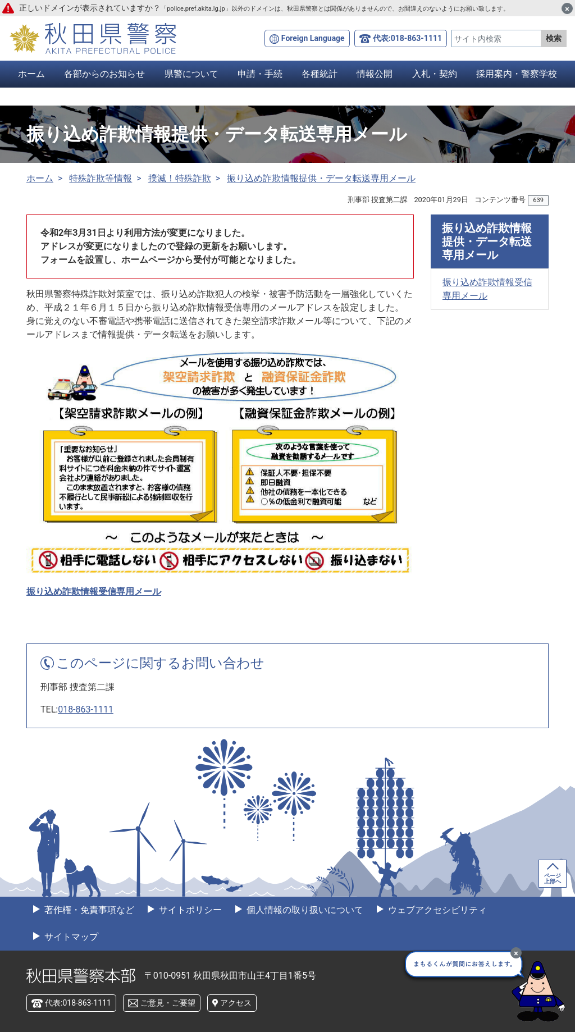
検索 (554, 38)
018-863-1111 (85, 709)
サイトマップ (70, 936)
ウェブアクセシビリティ (436, 910)
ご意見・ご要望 (167, 1002)
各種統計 (319, 74)
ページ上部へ (552, 878)
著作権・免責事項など (88, 910)
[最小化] (516, 952)
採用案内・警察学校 (516, 74)
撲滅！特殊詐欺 (179, 178)
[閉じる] (567, 8)
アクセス (236, 1002)
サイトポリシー (189, 910)
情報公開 (375, 74)
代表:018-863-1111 (407, 38)
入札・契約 (434, 74)
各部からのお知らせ (104, 74)
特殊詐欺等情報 (100, 178)
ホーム (31, 74)
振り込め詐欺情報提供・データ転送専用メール (321, 178)
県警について (191, 74)
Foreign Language (313, 38)
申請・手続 (260, 74)
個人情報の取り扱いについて (303, 910)
